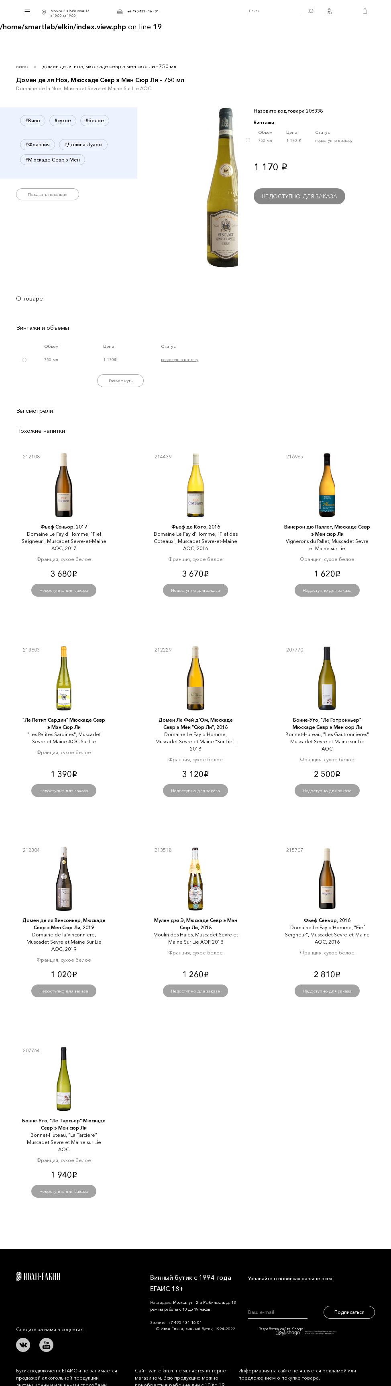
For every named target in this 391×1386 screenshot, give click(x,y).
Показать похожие (47, 194)
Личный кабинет (329, 11)
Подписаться (349, 1312)
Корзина (365, 11)
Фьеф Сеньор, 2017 (64, 527)
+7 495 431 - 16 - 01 (143, 11)
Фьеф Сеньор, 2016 (327, 920)
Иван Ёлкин (38, 1276)
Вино (22, 66)
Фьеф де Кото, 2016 (195, 527)
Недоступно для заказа (299, 196)
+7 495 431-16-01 (185, 1322)
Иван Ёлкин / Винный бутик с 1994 (204, 11)
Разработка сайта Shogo (297, 1331)
